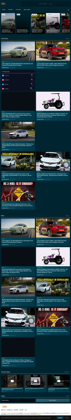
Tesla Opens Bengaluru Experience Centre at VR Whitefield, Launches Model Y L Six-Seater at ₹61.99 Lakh (16, 175)
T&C (26, 409)
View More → (67, 371)
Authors (16, 409)
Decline (66, 417)
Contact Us (10, 409)
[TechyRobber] (3, 3)
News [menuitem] (4, 9)
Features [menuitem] (18, 9)
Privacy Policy (40, 417)
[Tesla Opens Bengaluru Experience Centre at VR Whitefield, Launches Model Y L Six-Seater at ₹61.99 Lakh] (38, 23)
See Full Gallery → (53, 400)
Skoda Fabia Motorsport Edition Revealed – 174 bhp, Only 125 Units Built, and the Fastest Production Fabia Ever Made (17, 145)
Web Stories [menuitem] (27, 9)
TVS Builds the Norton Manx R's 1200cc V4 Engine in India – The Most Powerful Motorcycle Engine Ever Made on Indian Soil (17, 361)
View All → (68, 38)
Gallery (21, 409)
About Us (3, 409)
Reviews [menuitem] (10, 9)
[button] (12, 383)
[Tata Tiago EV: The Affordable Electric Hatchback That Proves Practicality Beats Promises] (8, 23)
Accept (60, 417)
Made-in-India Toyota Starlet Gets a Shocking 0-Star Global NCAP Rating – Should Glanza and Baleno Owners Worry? (52, 175)
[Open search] (68, 9)
